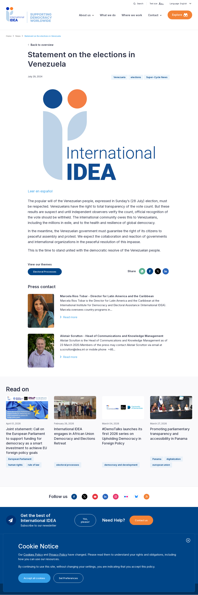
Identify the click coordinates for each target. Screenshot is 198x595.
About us (85, 15)
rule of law (33, 464)
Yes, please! (85, 520)
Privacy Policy (58, 554)
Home (8, 36)
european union (161, 464)
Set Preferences (68, 578)
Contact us (141, 520)
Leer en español (40, 191)
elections (136, 77)
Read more (70, 317)
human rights (15, 464)
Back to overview (42, 44)
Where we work (132, 15)
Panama (156, 459)
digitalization (173, 459)
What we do (108, 15)
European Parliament (19, 459)
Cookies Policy (33, 554)
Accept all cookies (34, 578)
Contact (153, 15)
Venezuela (119, 77)
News (17, 36)
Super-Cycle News (156, 77)
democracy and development (120, 464)
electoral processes (67, 464)
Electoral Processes (44, 271)
